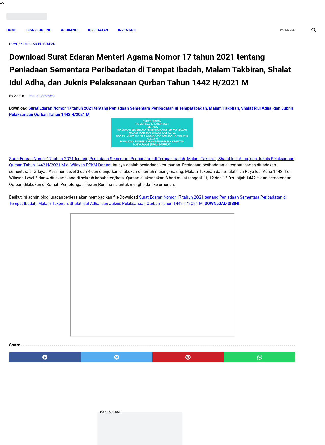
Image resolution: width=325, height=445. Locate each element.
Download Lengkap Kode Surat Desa (270, 124)
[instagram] (310, 12)
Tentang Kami (229, 432)
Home (14, 23)
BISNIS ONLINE (41, 23)
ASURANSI (72, 23)
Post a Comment (41, 105)
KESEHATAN (101, 23)
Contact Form (202, 432)
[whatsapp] (189, 385)
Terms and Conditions (102, 432)
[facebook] (274, 12)
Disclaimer (160, 432)
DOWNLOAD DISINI (109, 231)
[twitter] (286, 12)
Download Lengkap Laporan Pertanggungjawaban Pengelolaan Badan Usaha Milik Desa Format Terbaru (274, 245)
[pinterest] (138, 385)
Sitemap (179, 432)
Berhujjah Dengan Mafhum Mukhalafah (273, 181)
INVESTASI (130, 23)
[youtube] (298, 12)
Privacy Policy (135, 432)
